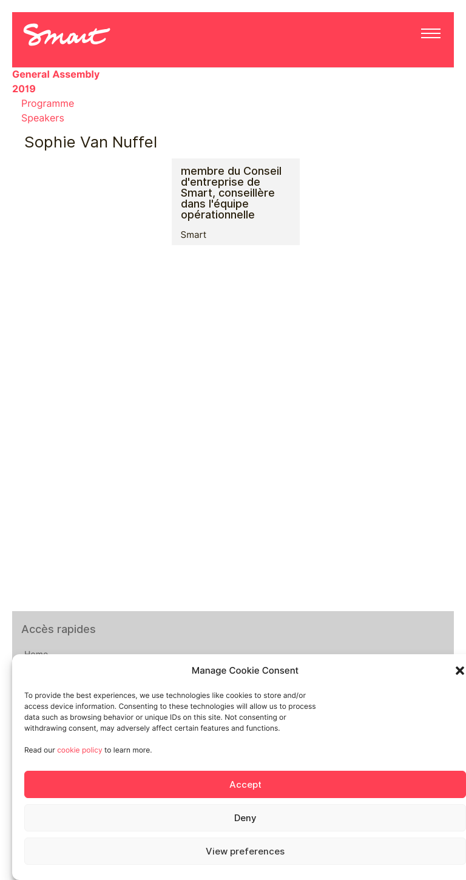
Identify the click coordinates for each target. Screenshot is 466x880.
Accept (245, 784)
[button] (460, 671)
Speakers (42, 118)
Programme (47, 103)
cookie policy (79, 749)
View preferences (245, 851)
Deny (245, 818)
